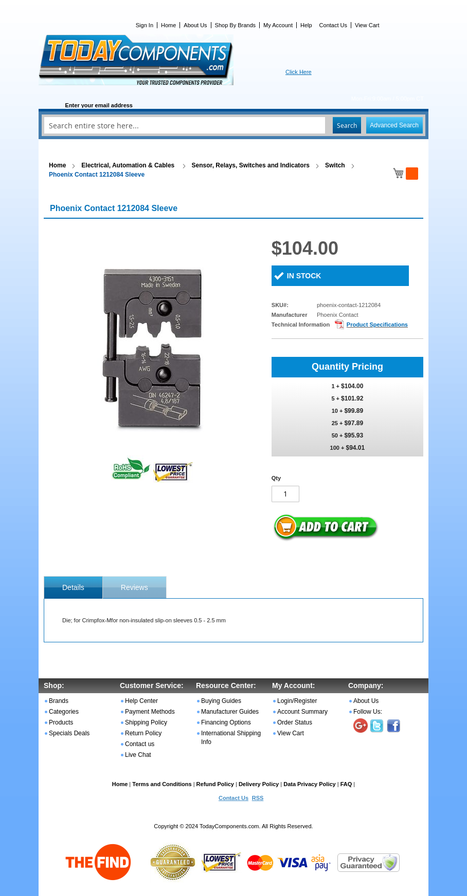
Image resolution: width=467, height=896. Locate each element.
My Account (278, 25)
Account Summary (302, 711)
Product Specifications (377, 324)
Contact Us (333, 25)
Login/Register (297, 700)
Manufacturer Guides (230, 711)
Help (306, 25)
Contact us (139, 744)
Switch (335, 165)
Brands (58, 700)
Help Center (141, 700)
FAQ (346, 784)
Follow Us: (367, 711)
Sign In (144, 25)
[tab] (73, 587)
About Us (195, 25)
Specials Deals (69, 733)
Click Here (298, 72)
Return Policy (143, 733)
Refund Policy (215, 784)
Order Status (294, 722)
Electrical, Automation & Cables (128, 165)
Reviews (134, 587)
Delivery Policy (259, 784)
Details (73, 587)
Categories (64, 711)
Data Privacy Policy (309, 784)
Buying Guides (221, 700)
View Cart (367, 25)
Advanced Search (394, 125)
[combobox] (233, 125)
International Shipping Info (231, 738)
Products (61, 722)
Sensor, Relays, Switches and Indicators (251, 165)
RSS (258, 798)
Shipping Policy (146, 722)
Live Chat (138, 754)
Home (168, 25)
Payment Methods (150, 711)
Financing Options (226, 722)
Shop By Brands (235, 25)
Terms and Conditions (161, 784)
